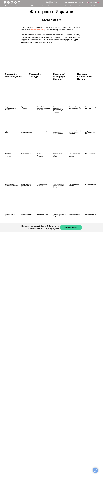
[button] (71, 338)
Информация (83, 5)
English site (94, 5)
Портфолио (8, 5)
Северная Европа (47, 5)
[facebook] (5, 2)
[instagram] (12, 2)
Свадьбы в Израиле (22, 5)
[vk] (8, 2)
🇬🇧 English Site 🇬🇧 (93, 2)
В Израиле (34, 5)
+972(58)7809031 (78, 2)
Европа (59, 5)
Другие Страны (70, 5)
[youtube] (15, 2)
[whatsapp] (19, 2)
